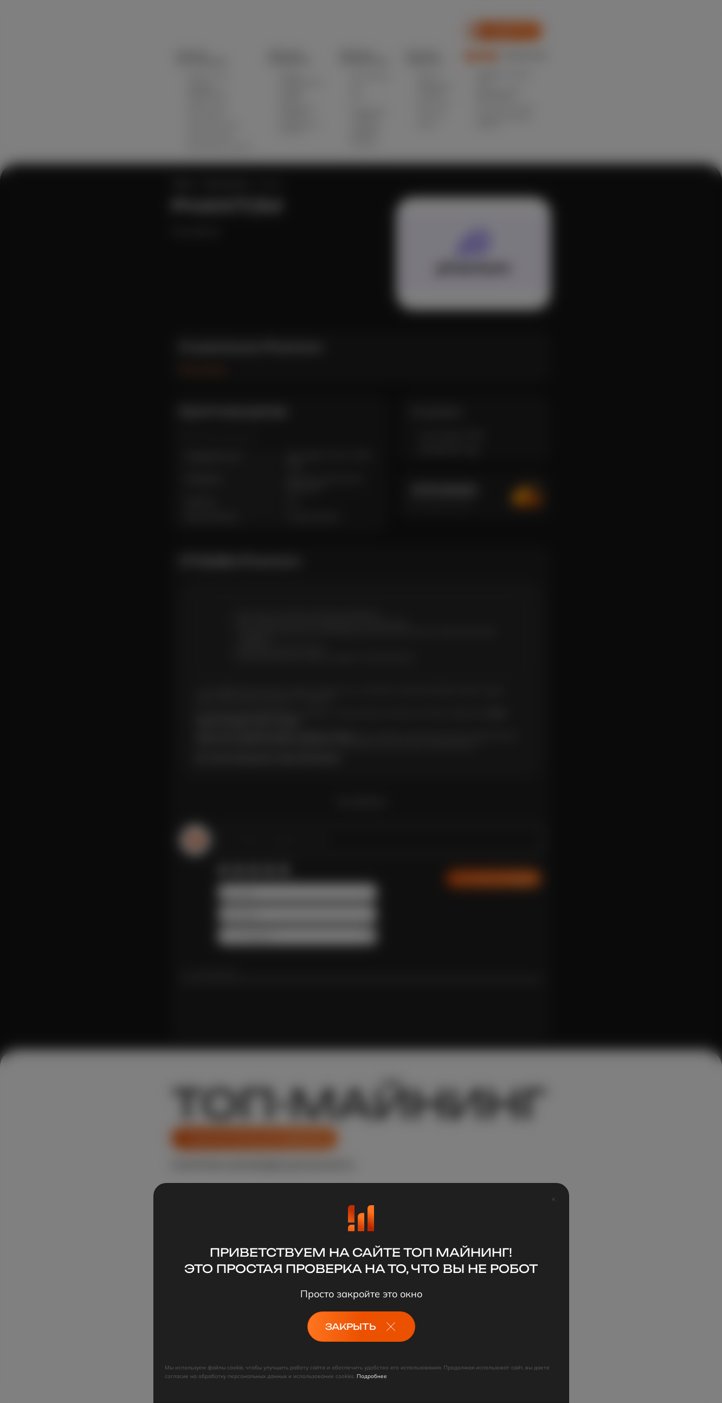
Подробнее (372, 1376)
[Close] (553, 1198)
